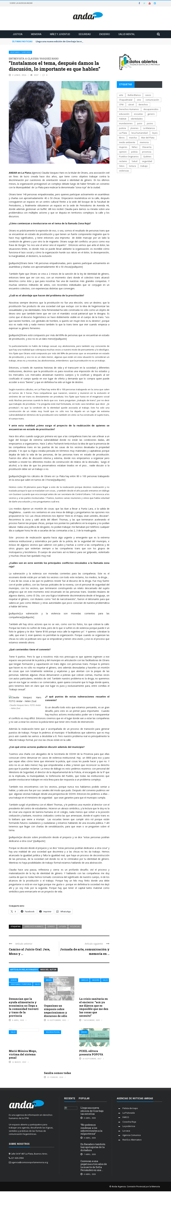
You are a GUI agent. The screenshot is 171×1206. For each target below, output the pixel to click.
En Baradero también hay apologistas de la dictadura (93, 1147)
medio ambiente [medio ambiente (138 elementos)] (127, 142)
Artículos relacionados (24, 970)
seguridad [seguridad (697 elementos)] (147, 161)
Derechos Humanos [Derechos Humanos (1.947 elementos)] (129, 109)
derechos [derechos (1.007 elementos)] (143, 104)
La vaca (126, 1130)
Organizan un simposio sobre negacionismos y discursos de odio (55, 1010)
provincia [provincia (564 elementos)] (146, 151)
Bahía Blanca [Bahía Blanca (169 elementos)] (134, 95)
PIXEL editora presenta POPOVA (91, 1052)
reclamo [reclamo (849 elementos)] (123, 161)
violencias (75, 926)
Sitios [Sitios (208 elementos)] (121, 165)
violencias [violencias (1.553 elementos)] (124, 170)
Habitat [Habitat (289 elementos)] (122, 118)
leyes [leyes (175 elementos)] (155, 132)
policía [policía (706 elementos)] (134, 151)
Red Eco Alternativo (132, 1139)
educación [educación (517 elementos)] (124, 113)
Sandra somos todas (57, 1073)
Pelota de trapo (130, 1108)
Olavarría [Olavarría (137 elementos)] (146, 147)
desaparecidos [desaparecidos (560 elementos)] (150, 109)
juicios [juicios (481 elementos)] (150, 123)
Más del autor (48, 970)
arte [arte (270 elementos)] (121, 95)
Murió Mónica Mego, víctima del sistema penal (23, 1054)
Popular (84, 1098)
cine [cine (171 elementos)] (139, 99)
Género (14, 980)
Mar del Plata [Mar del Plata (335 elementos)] (147, 137)
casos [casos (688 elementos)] (148, 95)
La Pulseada (128, 1112)
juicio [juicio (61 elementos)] (139, 123)
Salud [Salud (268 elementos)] (134, 161)
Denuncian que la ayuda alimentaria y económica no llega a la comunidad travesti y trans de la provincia (24, 1007)
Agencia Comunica (131, 1135)
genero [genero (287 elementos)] (151, 113)
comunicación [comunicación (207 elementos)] (152, 99)
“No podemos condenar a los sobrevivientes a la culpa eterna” (91, 1129)
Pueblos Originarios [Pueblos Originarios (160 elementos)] (129, 156)
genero (51, 926)
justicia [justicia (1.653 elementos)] (122, 128)
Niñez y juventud (60, 34)
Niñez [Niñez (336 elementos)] (135, 147)
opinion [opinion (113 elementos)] (123, 151)
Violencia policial (53, 1032)
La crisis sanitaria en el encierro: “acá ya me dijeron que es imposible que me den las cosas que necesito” (93, 1007)
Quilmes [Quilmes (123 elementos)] (147, 156)
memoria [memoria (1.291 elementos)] (144, 142)
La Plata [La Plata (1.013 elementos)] (123, 132)
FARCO (125, 1117)
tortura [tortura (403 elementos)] (132, 165)
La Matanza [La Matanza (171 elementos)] (149, 128)
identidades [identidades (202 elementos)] (137, 118)
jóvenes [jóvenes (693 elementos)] (134, 128)
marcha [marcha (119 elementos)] (133, 137)
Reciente (69, 1098)
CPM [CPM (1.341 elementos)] (121, 104)
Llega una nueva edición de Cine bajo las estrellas (92, 1110)
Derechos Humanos (34, 926)
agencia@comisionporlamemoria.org (29, 1162)
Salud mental (126, 34)
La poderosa (128, 1126)
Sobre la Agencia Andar (21, 3)
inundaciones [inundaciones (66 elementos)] (126, 123)
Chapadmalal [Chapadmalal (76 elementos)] (125, 99)
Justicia (18, 34)
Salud (37, 984)
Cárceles (84, 980)
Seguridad (85, 34)
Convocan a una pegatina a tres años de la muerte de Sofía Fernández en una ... (94, 1166)
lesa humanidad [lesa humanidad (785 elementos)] (139, 132)
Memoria (36, 34)
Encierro (104, 34)
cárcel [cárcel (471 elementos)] (131, 104)
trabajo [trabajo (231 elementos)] (144, 165)
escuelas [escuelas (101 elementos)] (138, 113)
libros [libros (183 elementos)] (122, 137)
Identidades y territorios (20, 52)
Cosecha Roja (129, 1121)
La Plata (62, 926)
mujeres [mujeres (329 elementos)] (123, 147)
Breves (49, 980)
